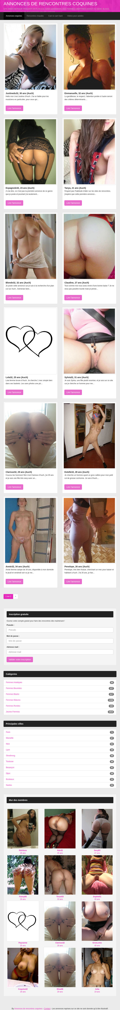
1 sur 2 (8, 596)
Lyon (8, 750)
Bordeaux (10, 779)
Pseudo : (11, 625)
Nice (8, 744)
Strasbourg (10, 756)
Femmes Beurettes (14, 688)
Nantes (9, 785)
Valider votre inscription (20, 659)
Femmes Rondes (13, 706)
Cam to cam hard (55, 16)
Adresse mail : (13, 647)
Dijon (8, 773)
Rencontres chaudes (35, 16)
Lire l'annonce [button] (14, 108)
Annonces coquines (14, 16)
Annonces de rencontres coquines (50, 3)
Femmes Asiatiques (14, 682)
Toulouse (9, 761)
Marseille (9, 738)
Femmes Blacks (12, 694)
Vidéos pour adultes (75, 16)
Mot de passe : (13, 636)
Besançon (10, 767)
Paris (8, 732)
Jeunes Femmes (13, 712)
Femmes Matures (13, 700)
